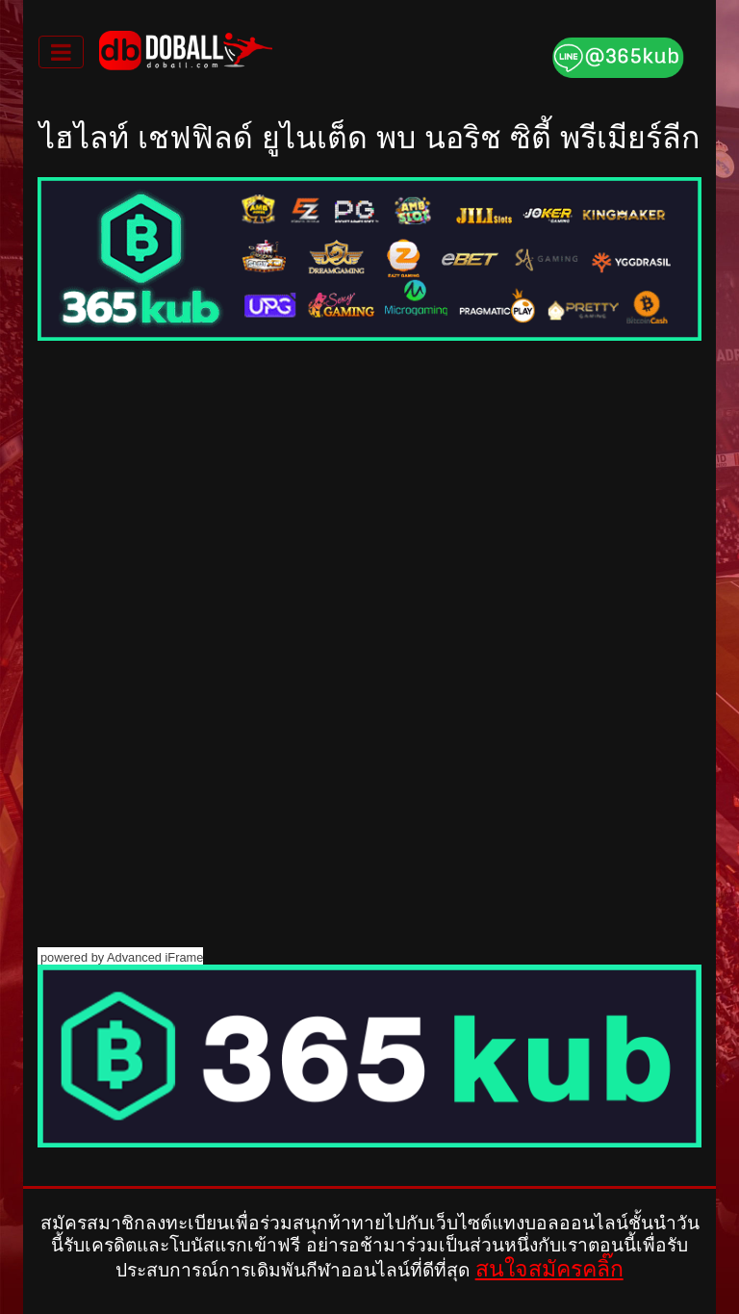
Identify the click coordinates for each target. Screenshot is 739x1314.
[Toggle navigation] (61, 52)
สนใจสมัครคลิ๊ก (549, 1268)
